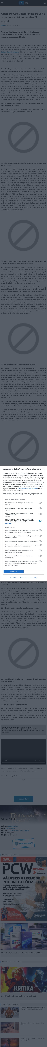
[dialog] (23, 523)
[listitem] (23, 499)
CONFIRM (13, 571)
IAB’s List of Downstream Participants (28, 488)
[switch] (40, 503)
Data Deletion (13, 578)
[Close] (43, 469)
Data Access (23, 578)
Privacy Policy (33, 578)
